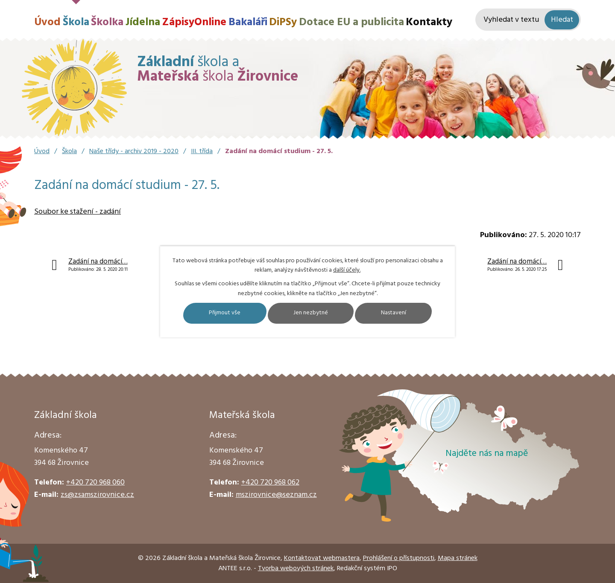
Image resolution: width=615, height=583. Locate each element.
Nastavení (396, 313)
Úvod (47, 22)
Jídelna (143, 22)
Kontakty (429, 22)
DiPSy (283, 22)
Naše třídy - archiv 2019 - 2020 (134, 151)
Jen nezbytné (311, 313)
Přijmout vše (222, 313)
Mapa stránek (457, 558)
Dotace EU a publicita (351, 22)
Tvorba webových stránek (296, 568)
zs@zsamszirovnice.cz (97, 495)
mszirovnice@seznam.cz (276, 495)
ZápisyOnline (194, 22)
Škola (76, 22)
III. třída (202, 151)
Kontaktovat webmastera (322, 558)
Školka (107, 22)
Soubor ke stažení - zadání (77, 212)
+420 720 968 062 (270, 482)
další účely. (346, 270)
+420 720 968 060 (95, 482)
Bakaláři (247, 22)
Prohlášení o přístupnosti (398, 558)
